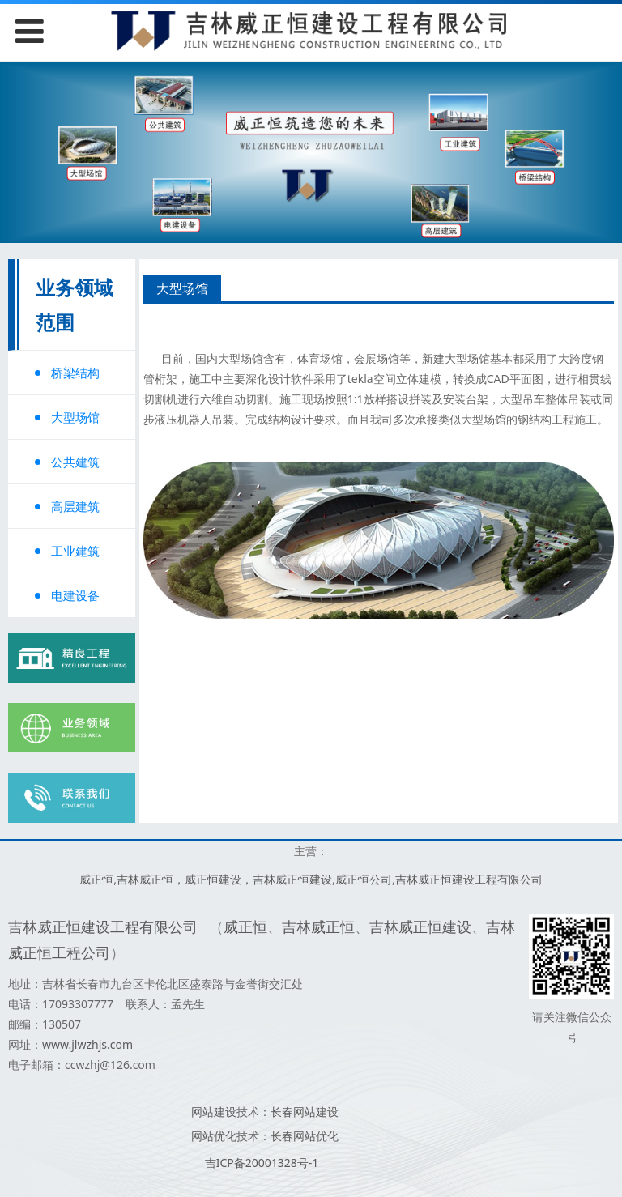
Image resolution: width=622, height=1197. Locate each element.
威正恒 (96, 879)
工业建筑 (75, 551)
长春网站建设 (305, 1111)
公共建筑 (75, 462)
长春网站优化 (305, 1136)
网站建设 (213, 1111)
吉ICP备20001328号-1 (262, 1162)
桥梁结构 (75, 372)
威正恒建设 (213, 879)
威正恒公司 (363, 879)
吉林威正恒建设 (292, 879)
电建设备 (75, 595)
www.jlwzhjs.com (87, 1044)
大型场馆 (75, 417)
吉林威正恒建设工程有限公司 (469, 879)
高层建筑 (75, 506)
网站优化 (213, 1136)
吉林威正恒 (145, 879)
